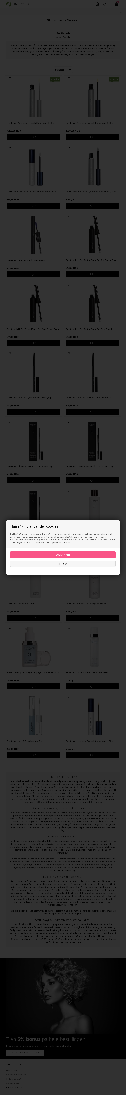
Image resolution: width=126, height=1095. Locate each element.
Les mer (63, 563)
